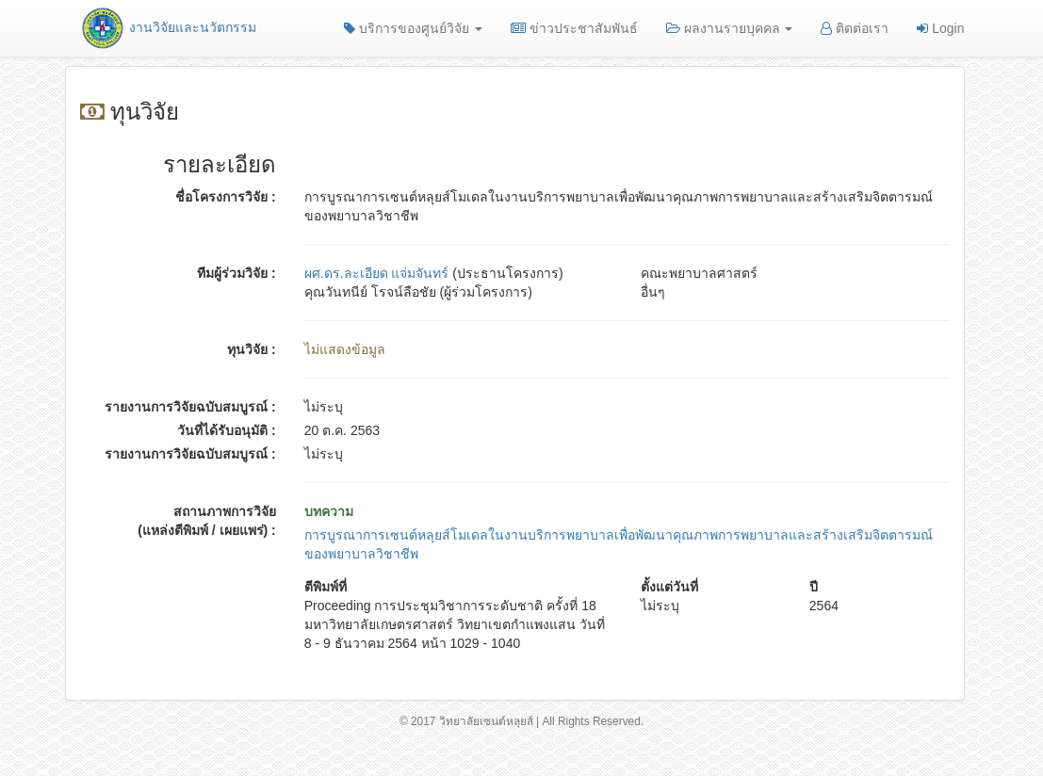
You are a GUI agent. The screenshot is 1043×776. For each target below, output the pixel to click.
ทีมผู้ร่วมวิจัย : (236, 273)
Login (940, 28)
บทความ (328, 511)
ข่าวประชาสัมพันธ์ (574, 28)
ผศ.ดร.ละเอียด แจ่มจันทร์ (376, 273)
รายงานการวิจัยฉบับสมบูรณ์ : (190, 406)
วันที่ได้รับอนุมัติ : (226, 430)
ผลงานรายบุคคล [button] (729, 28)
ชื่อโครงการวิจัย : (225, 196)
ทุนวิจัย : (251, 349)
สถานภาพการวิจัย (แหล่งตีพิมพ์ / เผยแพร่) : (207, 521)
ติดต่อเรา (854, 28)
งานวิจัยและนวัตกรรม (168, 27)
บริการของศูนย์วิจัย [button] (413, 28)
